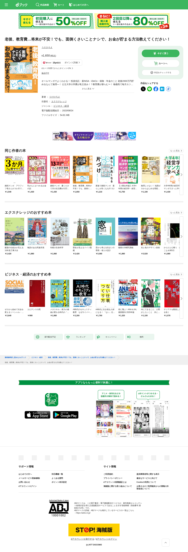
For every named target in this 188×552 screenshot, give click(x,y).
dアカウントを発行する (82, 539)
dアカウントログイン (28, 486)
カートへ (163, 63)
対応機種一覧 (57, 474)
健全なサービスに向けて (147, 478)
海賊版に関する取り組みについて (118, 486)
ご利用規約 (108, 474)
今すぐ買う (162, 53)
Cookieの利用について (146, 482)
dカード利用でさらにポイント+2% (56, 68)
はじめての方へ (25, 474)
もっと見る (175, 151)
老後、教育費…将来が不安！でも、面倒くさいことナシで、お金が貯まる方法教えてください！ (81, 357)
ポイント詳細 (71, 62)
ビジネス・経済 (61, 106)
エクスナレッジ (59, 101)
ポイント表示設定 (59, 482)
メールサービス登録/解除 (29, 478)
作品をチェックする (162, 72)
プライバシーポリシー (113, 478)
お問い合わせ (24, 482)
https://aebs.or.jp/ (83, 513)
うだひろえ (47, 47)
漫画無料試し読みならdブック (15, 357)
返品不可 (45, 73)
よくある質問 (57, 478)
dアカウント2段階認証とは (115, 482)
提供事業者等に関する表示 (148, 474)
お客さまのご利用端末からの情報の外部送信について (153, 487)
